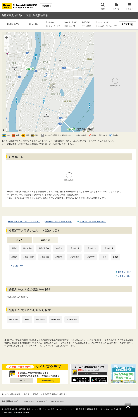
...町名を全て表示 (16, 266)
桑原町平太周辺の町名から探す (93, 221)
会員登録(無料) (48, 380)
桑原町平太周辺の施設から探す (58, 221)
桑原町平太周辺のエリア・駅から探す (24, 221)
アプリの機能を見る (93, 373)
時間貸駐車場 (29, 401)
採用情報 (90, 409)
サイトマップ (69, 409)
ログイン (21, 380)
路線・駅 (45, 240)
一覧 (33, 24)
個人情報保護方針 (8, 409)
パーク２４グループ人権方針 (108, 409)
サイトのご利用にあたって (53, 409)
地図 (13, 24)
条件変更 (127, 24)
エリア (19, 240)
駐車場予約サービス (58, 401)
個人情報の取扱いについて (29, 409)
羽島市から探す (124, 272)
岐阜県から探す (124, 276)
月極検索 (45, 6)
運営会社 (78, 409)
